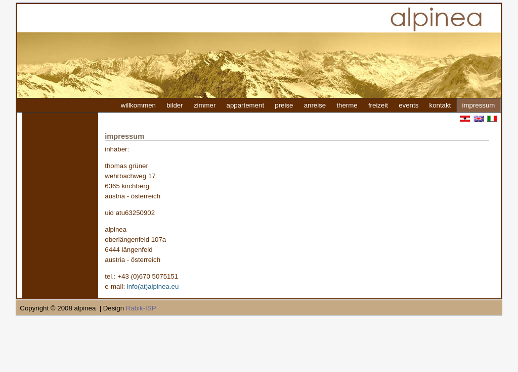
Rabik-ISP (141, 308)
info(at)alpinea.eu (153, 286)
